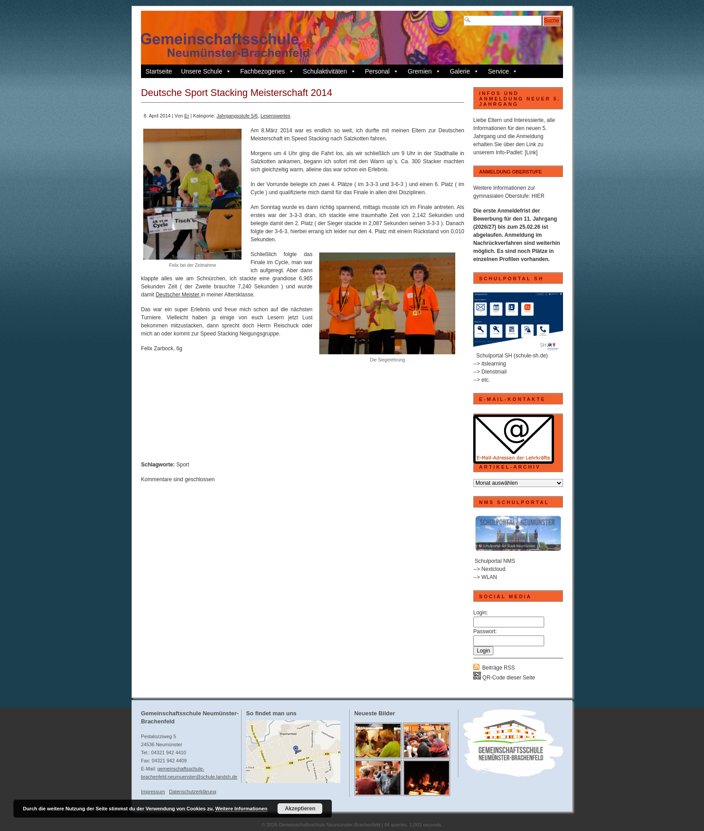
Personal (382, 71)
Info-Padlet (509, 152)
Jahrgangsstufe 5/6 (237, 115)
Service (503, 71)
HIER (538, 196)
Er (186, 115)
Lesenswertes (275, 115)
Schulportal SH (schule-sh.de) (512, 355)
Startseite (158, 71)
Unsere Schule (206, 71)
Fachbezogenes (267, 71)
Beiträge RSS (498, 668)
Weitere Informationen (241, 808)
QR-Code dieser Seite (504, 677)
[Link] (531, 152)
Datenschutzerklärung (192, 791)
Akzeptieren (300, 808)
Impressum (153, 791)
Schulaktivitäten (329, 71)
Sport (182, 464)
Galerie (464, 71)
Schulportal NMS (495, 561)
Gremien (424, 71)
